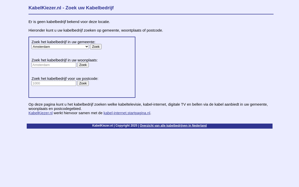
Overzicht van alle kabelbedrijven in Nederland (173, 125)
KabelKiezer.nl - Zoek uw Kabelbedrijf (71, 7)
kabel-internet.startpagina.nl (127, 113)
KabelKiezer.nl (40, 113)
